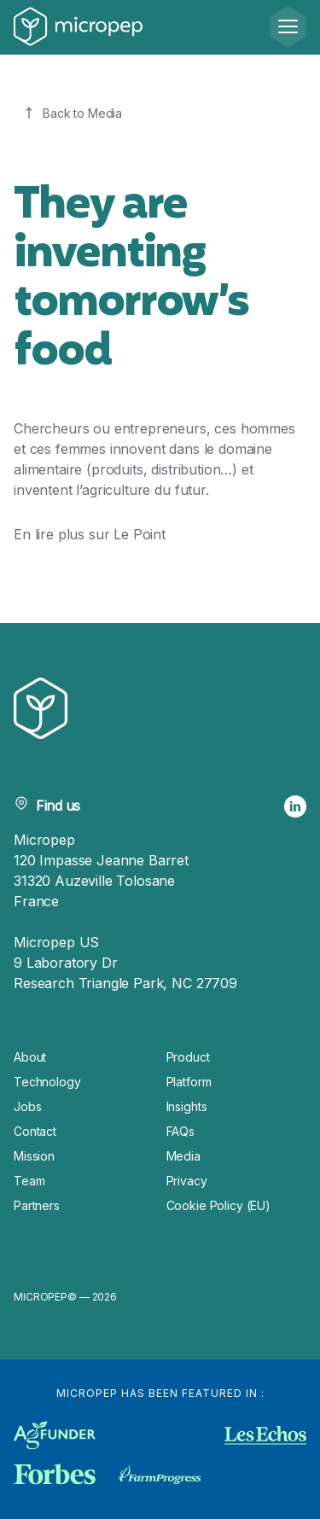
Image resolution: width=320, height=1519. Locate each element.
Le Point (139, 534)
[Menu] (288, 27)
